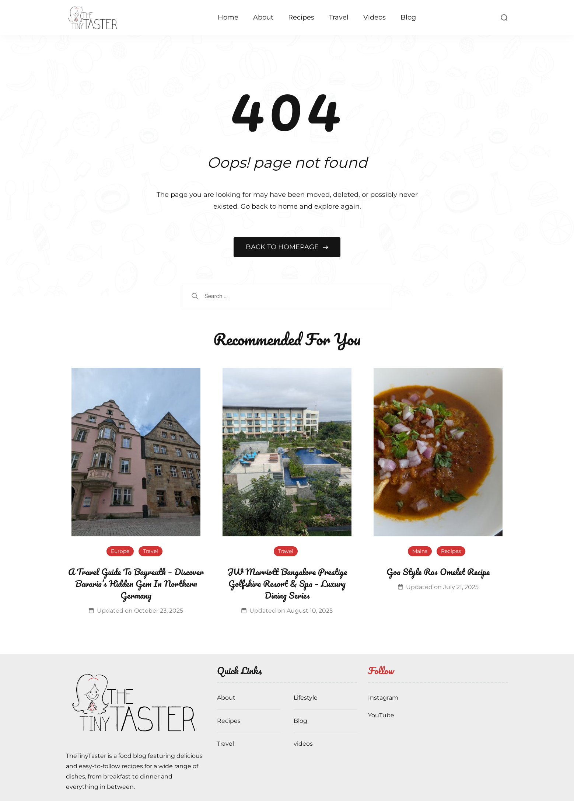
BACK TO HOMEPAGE (283, 247)
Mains (419, 551)
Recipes (301, 17)
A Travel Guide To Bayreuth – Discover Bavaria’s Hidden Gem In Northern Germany (136, 583)
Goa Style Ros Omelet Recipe (438, 571)
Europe (120, 551)
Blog (408, 17)
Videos (374, 17)
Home (228, 17)
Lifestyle (306, 697)
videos (303, 743)
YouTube (381, 715)
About (263, 17)
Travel (339, 17)
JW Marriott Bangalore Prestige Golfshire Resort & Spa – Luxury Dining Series (287, 583)
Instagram (383, 697)
